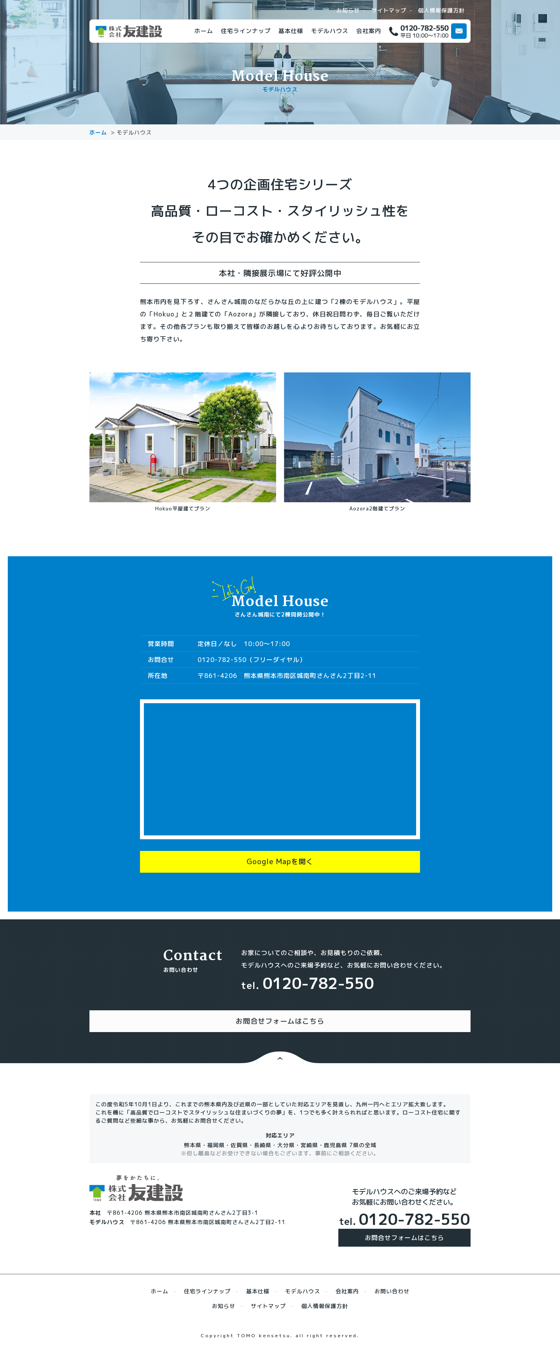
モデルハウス (329, 31)
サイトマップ (388, 10)
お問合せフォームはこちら (404, 1234)
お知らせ (348, 10)
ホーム (203, 31)
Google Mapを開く (280, 865)
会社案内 (368, 31)
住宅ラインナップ (246, 31)
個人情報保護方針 (441, 10)
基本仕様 (290, 31)
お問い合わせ (392, 1287)
